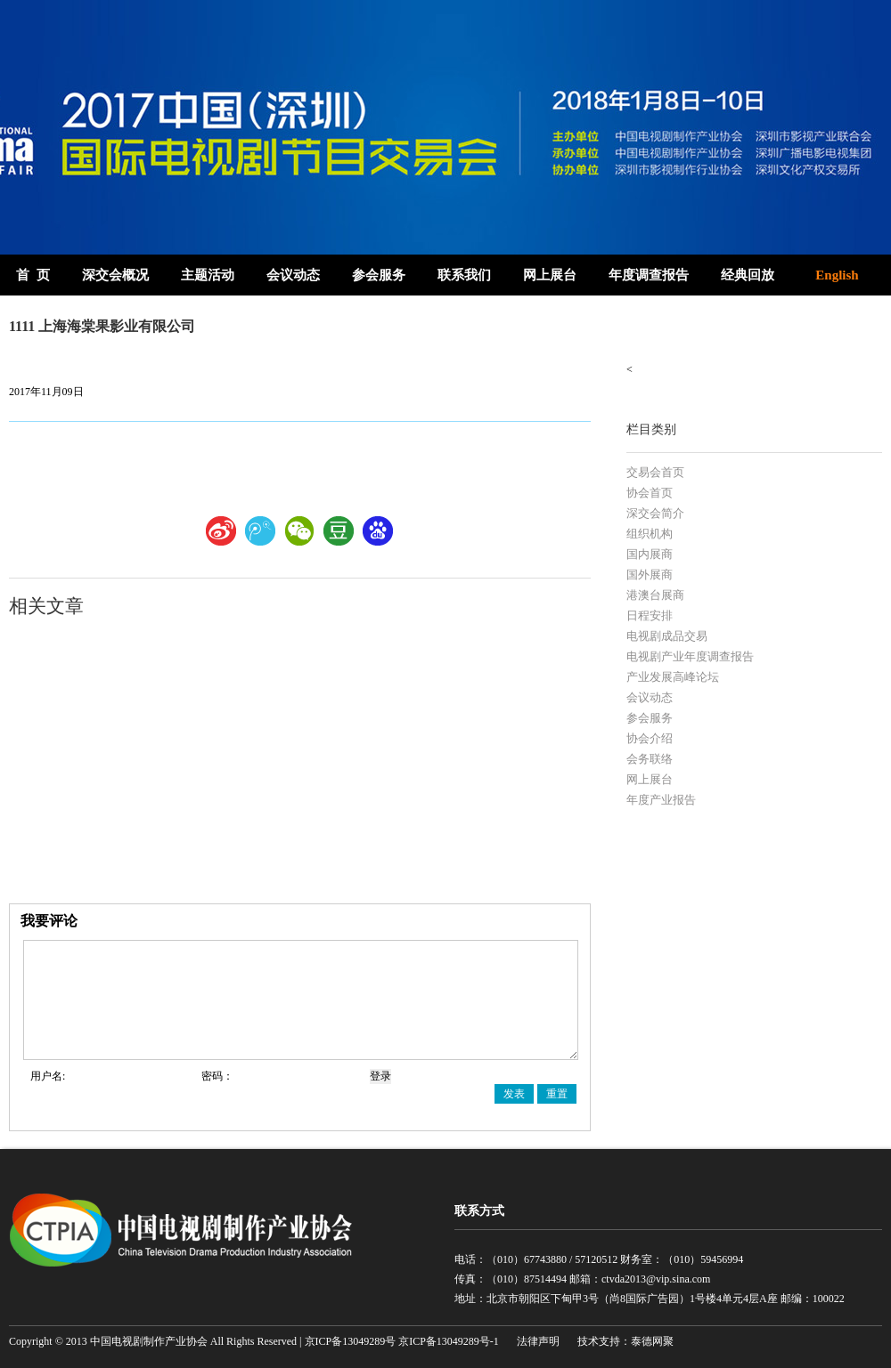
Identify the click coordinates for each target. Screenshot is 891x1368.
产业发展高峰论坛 (672, 677)
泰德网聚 (652, 1341)
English (836, 275)
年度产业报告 (661, 799)
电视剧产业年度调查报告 (690, 656)
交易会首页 (655, 472)
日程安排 (649, 615)
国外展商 (649, 574)
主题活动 (207, 275)
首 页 (33, 275)
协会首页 (649, 492)
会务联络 (649, 758)
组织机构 (649, 533)
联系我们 (464, 275)
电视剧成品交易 (666, 636)
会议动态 (293, 275)
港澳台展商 (655, 595)
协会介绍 (649, 738)
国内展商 (649, 554)
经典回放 (747, 275)
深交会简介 (655, 513)
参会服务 (378, 275)
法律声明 (538, 1341)
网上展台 (549, 275)
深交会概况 (115, 275)
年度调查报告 (649, 275)
